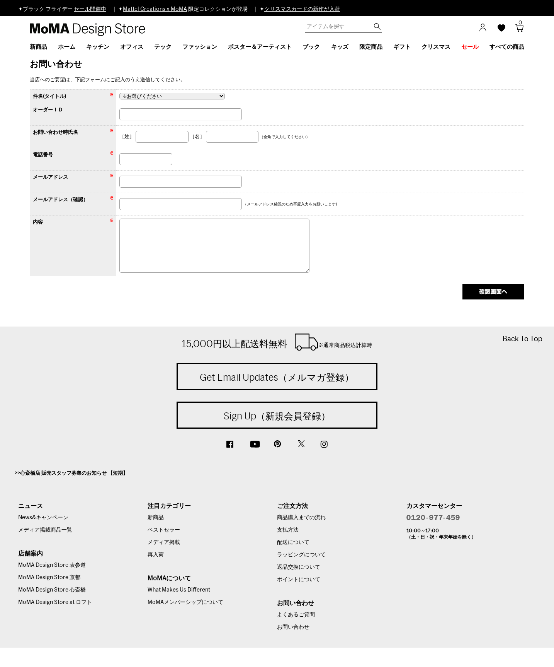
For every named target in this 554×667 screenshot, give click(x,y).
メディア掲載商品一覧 (45, 530)
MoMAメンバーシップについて (185, 602)
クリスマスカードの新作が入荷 (302, 9)
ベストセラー (164, 530)
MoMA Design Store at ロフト (55, 602)
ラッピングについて (301, 555)
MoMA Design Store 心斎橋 (52, 590)
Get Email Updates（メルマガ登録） (277, 377)
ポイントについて (298, 579)
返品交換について (298, 567)
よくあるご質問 (296, 614)
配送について (293, 542)
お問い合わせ (293, 627)
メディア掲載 (164, 542)
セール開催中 (90, 9)
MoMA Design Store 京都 (49, 577)
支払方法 (288, 530)
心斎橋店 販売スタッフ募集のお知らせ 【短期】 (74, 473)
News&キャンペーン (43, 517)
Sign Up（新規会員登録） (277, 415)
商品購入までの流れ (301, 517)
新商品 (156, 517)
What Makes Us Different (179, 590)
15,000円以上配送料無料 (277, 342)
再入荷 (156, 555)
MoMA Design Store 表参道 (52, 565)
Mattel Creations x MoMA (155, 9)
